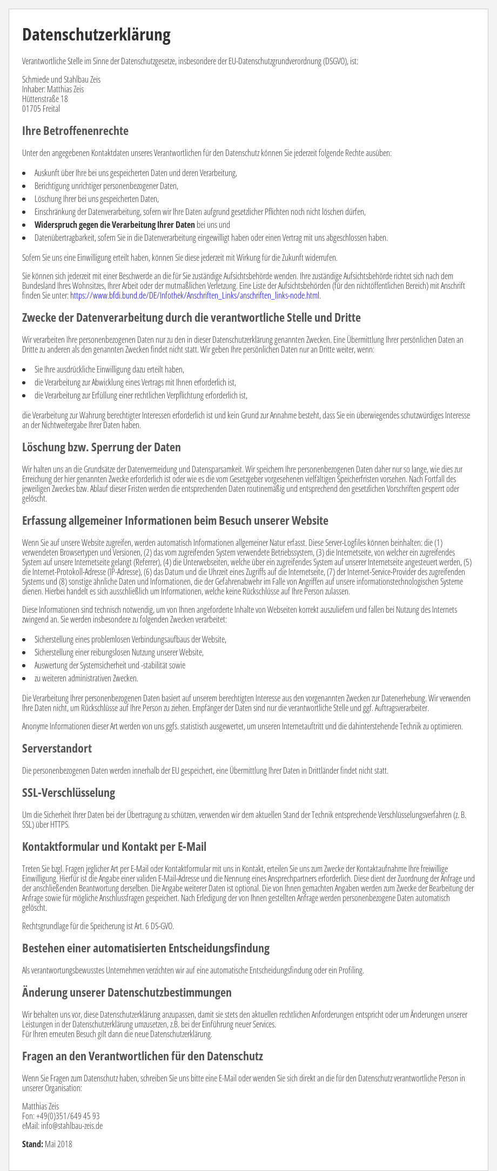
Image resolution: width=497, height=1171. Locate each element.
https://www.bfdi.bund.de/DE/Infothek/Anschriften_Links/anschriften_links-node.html (194, 295)
